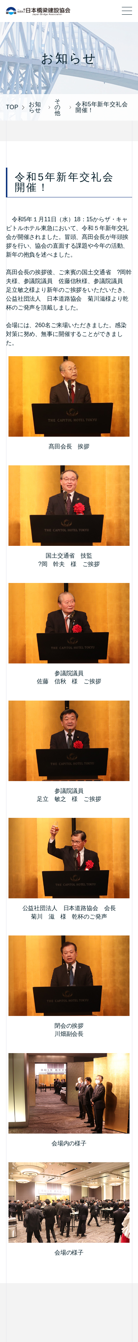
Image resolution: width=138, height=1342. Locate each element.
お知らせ (35, 107)
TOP (12, 107)
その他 (57, 107)
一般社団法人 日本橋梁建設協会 (38, 11)
